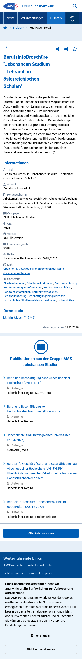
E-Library (56, 18)
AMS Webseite (13, 565)
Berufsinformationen (45, 291)
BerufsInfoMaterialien (17, 291)
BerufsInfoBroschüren (57, 287)
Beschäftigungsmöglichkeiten (46, 296)
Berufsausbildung (66, 283)
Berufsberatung (13, 287)
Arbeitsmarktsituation (40, 283)
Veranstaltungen (32, 18)
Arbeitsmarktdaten (41, 565)
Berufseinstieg (33, 287)
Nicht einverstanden (41, 649)
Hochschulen (11, 300)
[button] (72, 18)
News (10, 18)
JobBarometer (13, 573)
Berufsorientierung (14, 296)
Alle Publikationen (41, 533)
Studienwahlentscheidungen (38, 300)
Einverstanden (41, 635)
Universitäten (66, 300)
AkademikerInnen (14, 283)
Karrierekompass (40, 573)
